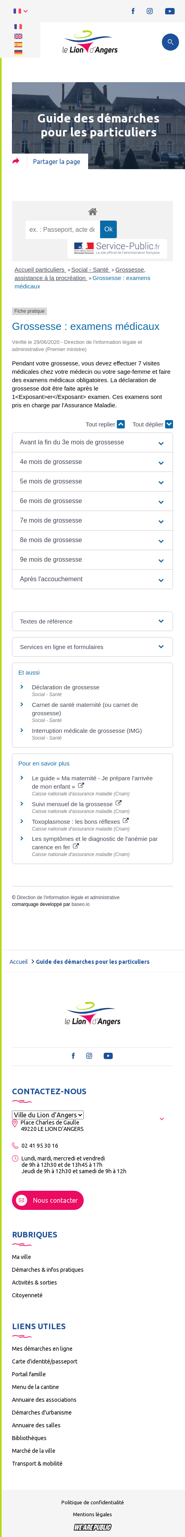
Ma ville (21, 1257)
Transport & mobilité (37, 1463)
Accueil (19, 962)
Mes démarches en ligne (42, 1349)
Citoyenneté (27, 1295)
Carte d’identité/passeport (44, 1361)
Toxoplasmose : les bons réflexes (80, 821)
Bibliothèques (29, 1438)
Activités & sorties (34, 1282)
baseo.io (80, 904)
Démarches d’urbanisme (42, 1412)
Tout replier (105, 424)
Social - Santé (90, 269)
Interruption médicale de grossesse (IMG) (87, 730)
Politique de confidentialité (92, 1502)
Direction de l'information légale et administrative (68, 897)
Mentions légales (92, 1514)
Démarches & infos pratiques (48, 1270)
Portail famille (29, 1374)
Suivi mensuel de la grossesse (77, 804)
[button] (92, 442)
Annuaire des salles (36, 1425)
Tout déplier (152, 424)
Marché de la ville (33, 1451)
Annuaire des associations (44, 1400)
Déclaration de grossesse (65, 687)
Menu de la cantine (35, 1387)
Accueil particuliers (40, 269)
